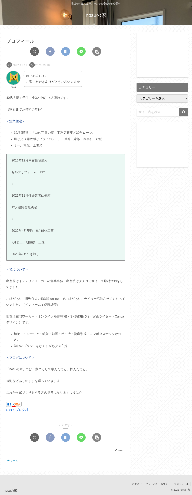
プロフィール (181, 484)
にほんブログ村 (17, 410)
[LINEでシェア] (81, 51)
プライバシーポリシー (158, 484)
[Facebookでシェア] (50, 51)
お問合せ (137, 484)
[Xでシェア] (34, 51)
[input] (162, 112)
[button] (96, 51)
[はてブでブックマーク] (65, 51)
